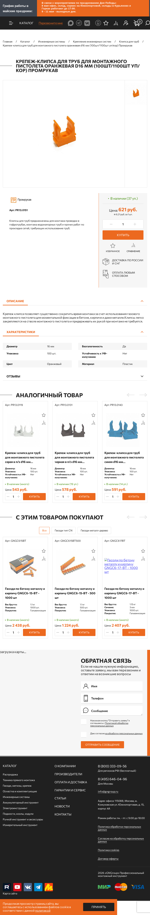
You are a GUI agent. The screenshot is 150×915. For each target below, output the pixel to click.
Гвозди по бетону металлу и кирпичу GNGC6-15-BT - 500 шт (75, 593)
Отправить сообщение (102, 744)
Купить (123, 235)
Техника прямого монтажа (19, 780)
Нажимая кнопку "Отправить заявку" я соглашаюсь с (110, 723)
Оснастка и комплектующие (20, 791)
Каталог (10, 766)
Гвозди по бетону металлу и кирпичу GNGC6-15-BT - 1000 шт (25, 593)
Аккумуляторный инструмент (21, 802)
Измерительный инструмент (20, 824)
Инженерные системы (16, 796)
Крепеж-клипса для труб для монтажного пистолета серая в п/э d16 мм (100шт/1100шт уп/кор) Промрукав (24, 457)
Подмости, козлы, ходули (18, 813)
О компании (65, 766)
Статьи (60, 798)
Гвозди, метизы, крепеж (17, 785)
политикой (42, 910)
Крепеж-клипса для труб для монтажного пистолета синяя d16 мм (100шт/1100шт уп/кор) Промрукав (124, 457)
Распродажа (10, 774)
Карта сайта (10, 893)
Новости (62, 806)
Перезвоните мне (51, 23)
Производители (68, 774)
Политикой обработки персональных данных (109, 724)
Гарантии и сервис (70, 790)
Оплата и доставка (71, 782)
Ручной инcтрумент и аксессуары (23, 819)
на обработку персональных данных (124, 733)
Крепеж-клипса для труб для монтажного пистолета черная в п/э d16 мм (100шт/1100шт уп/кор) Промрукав (74, 457)
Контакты (63, 814)
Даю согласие (116, 733)
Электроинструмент (15, 808)
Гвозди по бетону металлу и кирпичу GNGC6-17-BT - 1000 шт (124, 593)
